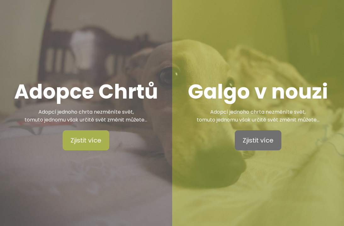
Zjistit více (85, 140)
